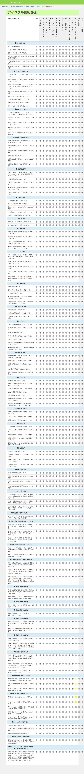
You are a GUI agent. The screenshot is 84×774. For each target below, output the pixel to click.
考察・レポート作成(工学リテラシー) (21, 544)
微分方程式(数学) (20, 469)
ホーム (5, 7)
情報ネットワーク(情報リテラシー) (20, 693)
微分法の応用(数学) (21, 352)
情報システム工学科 (33, 7)
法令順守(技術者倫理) (21, 635)
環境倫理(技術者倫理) (21, 602)
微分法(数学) (21, 321)
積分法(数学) (21, 377)
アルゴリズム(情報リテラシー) (21, 722)
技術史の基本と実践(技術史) (20, 736)
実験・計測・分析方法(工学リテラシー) (21, 521)
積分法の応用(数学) (21, 408)
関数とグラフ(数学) (21, 109)
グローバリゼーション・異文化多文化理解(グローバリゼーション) (20, 747)
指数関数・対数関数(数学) (21, 137)
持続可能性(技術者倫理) (21, 652)
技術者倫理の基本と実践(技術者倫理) (21, 559)
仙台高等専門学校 (17, 7)
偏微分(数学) (21, 423)
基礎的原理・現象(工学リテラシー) (20, 513)
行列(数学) (21, 283)
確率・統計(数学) (20, 491)
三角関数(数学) (21, 169)
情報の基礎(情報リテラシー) (20, 675)
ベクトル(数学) (21, 251)
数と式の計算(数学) (21, 43)
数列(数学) (21, 228)
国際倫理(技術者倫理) (21, 610)
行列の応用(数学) (20, 306)
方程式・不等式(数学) (21, 71)
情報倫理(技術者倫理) (21, 586)
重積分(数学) (21, 448)
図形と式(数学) (21, 197)
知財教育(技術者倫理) (21, 618)
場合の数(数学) (21, 218)
